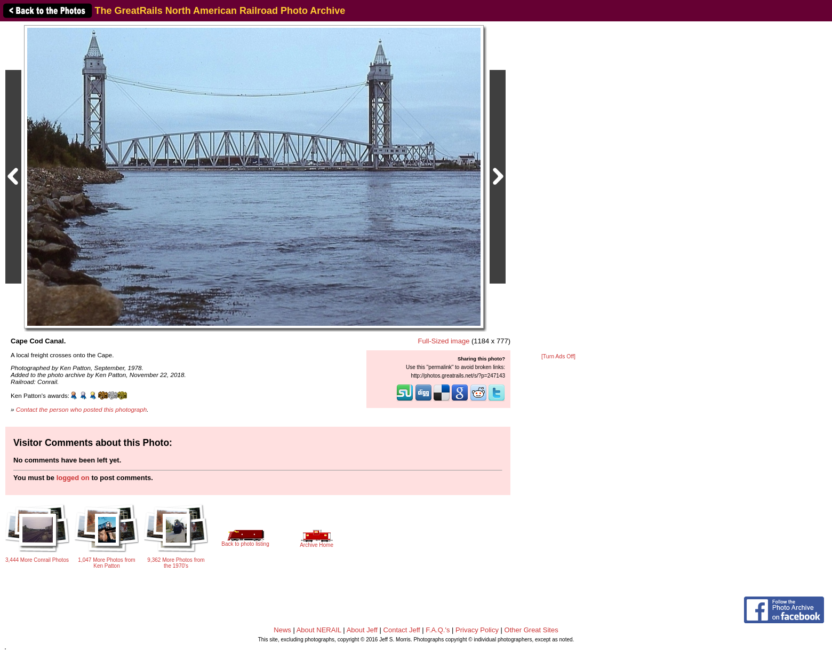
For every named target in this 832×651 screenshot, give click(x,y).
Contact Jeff (401, 630)
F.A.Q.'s (438, 630)
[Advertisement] (558, 188)
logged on (73, 478)
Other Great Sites (531, 630)
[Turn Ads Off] (558, 356)
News (282, 630)
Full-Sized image (444, 341)
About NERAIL (319, 630)
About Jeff (362, 630)
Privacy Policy (477, 630)
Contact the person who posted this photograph (81, 409)
